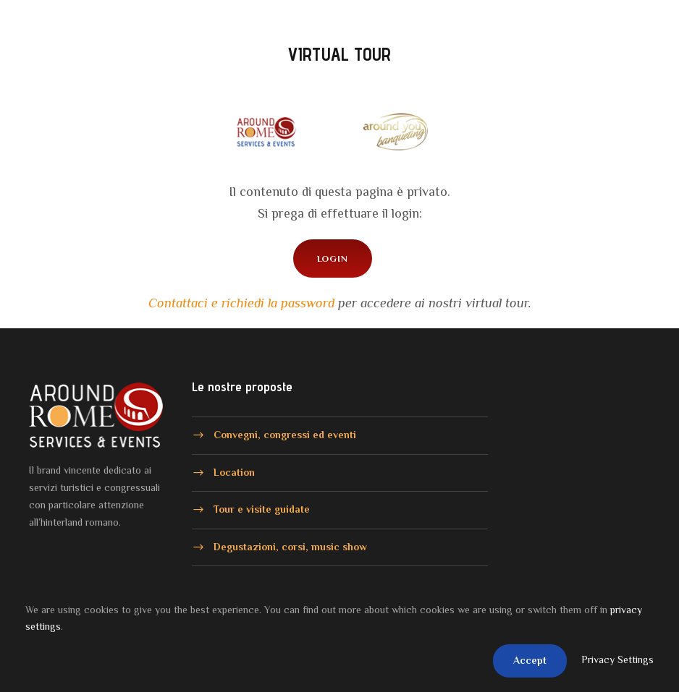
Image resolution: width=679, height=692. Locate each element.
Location (234, 471)
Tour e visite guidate (262, 509)
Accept (530, 660)
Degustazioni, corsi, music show (290, 546)
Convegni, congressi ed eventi (285, 434)
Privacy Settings (617, 659)
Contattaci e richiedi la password (241, 303)
